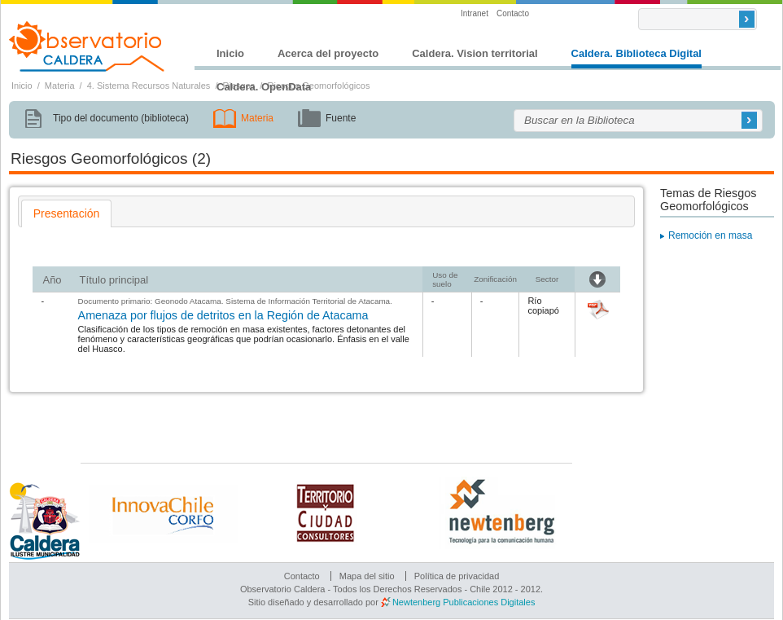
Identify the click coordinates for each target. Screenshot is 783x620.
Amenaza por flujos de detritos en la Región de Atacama (223, 315)
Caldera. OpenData (264, 87)
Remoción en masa (710, 235)
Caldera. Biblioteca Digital (636, 53)
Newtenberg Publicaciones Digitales (463, 602)
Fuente (341, 118)
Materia (60, 85)
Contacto (512, 13)
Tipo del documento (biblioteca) (121, 118)
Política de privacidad (457, 576)
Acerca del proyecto (328, 53)
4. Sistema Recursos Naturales (149, 85)
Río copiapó (543, 305)
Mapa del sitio (367, 576)
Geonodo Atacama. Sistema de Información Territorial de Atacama (272, 301)
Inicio (230, 53)
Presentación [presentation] (66, 213)
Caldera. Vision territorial (474, 53)
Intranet (474, 13)
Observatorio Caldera (87, 46)
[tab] (66, 213)
